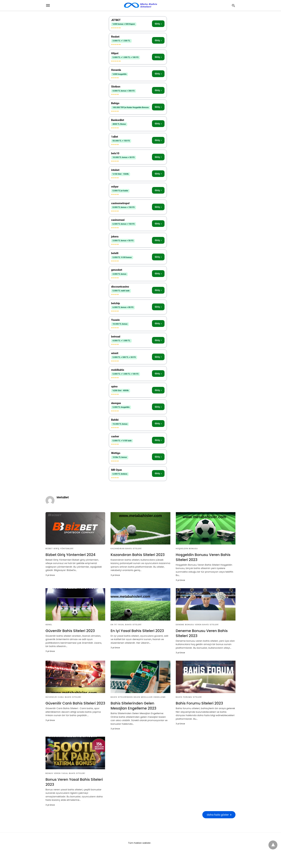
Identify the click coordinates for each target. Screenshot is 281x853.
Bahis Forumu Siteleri (189, 697)
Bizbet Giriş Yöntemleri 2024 (70, 554)
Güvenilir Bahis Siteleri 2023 (70, 630)
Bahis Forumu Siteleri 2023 (199, 703)
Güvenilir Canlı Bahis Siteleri (63, 697)
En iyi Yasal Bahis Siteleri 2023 (137, 630)
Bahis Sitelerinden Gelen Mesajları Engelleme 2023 (133, 706)
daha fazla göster (218, 814)
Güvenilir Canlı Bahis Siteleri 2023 (75, 703)
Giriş (158, 23)
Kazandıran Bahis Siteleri (126, 548)
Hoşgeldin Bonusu (187, 548)
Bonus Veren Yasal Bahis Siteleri (65, 773)
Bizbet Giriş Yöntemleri (59, 548)
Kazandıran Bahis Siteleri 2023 (138, 554)
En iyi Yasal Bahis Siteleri (126, 624)
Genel (49, 624)
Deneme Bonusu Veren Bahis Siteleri (197, 624)
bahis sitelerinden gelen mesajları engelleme (138, 697)
